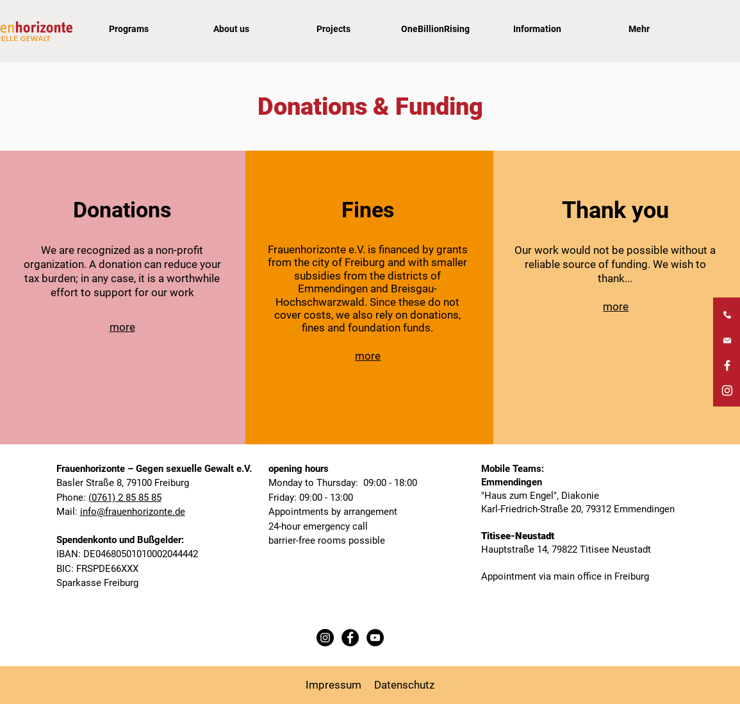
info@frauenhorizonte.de (132, 511)
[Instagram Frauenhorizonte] (727, 390)
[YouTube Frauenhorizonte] (375, 637)
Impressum (333, 684)
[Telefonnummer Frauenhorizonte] (727, 315)
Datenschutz (404, 684)
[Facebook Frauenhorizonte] (727, 365)
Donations (122, 209)
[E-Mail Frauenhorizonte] (727, 340)
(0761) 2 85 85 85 (124, 497)
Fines (367, 209)
